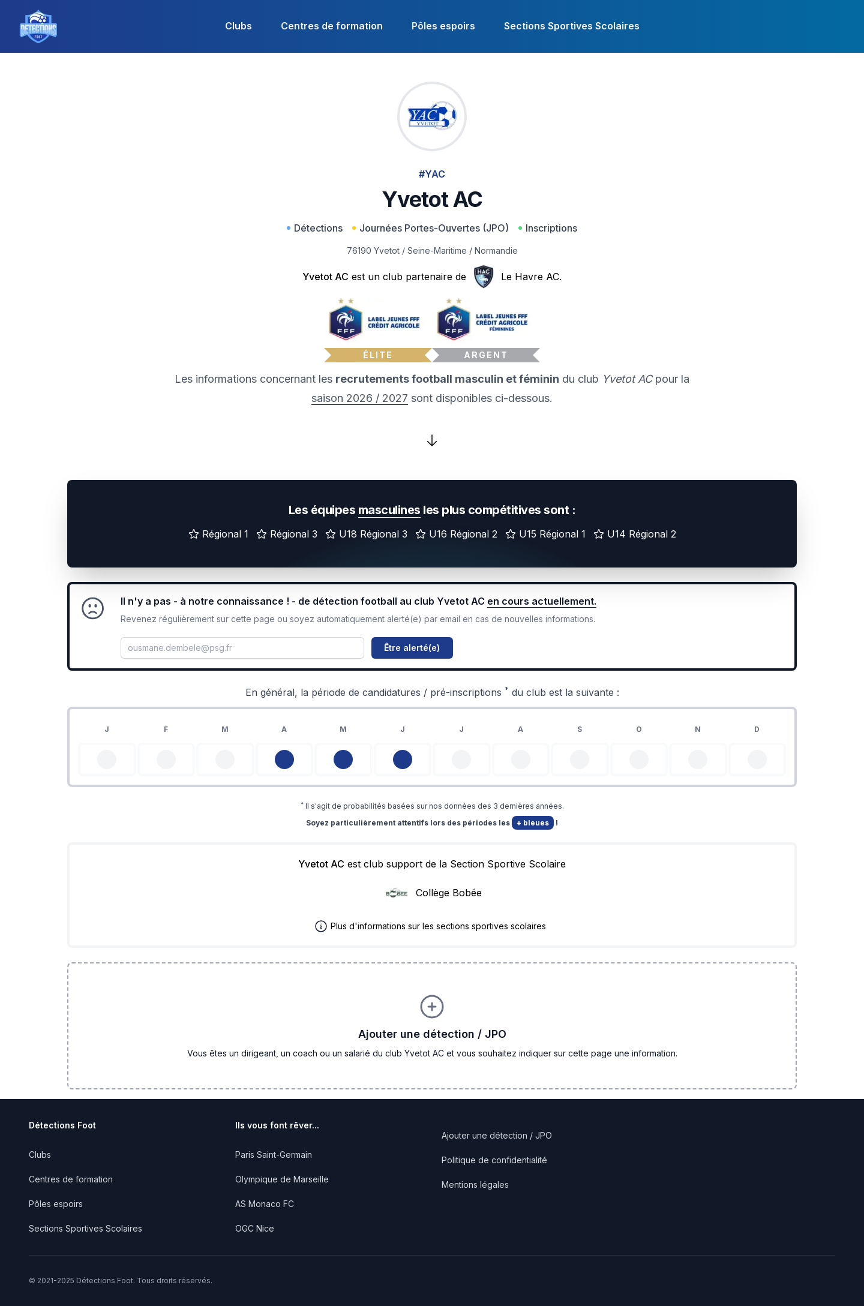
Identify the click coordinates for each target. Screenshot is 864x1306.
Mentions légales (475, 1184)
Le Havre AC (530, 277)
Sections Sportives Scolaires (572, 26)
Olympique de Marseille (282, 1179)
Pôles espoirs (443, 26)
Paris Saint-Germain (273, 1154)
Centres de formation (332, 26)
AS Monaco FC (264, 1204)
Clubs (238, 26)
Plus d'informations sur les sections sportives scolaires (438, 926)
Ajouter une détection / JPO (497, 1135)
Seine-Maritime (437, 250)
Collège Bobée (449, 893)
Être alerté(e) (412, 648)
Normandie (496, 250)
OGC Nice (254, 1228)
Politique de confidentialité (494, 1160)
